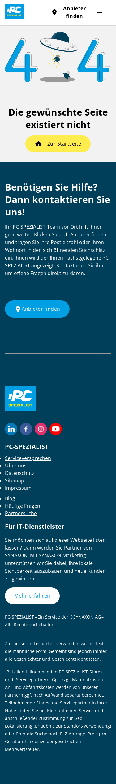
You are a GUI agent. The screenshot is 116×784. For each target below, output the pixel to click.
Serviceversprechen (28, 458)
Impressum (18, 487)
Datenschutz (20, 473)
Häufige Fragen (22, 505)
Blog (10, 498)
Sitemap (14, 480)
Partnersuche (21, 513)
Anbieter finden (37, 309)
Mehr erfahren (32, 595)
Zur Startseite (64, 143)
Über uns (16, 465)
